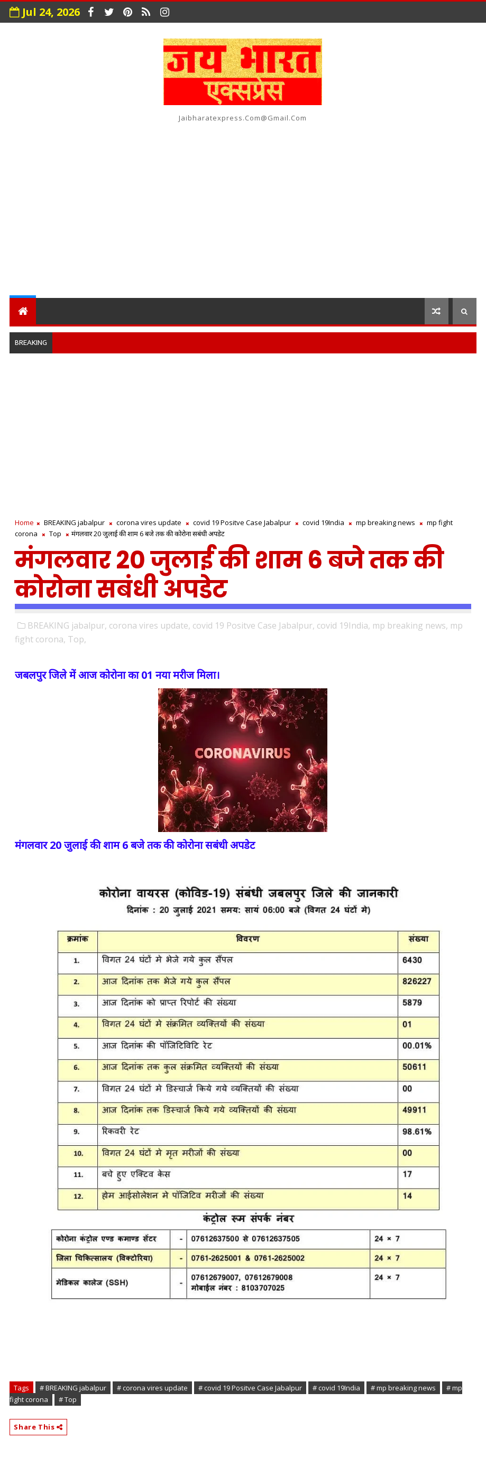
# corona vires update (152, 1388)
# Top (68, 1399)
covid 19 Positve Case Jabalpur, (253, 625)
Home (24, 522)
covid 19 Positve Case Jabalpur (242, 522)
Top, (77, 639)
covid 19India (323, 522)
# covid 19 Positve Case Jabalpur (250, 1388)
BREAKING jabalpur (74, 522)
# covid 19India (336, 1388)
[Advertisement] (243, 208)
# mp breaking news (403, 1388)
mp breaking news (385, 522)
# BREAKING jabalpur (73, 1388)
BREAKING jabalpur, (67, 625)
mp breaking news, (410, 625)
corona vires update (148, 522)
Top (55, 533)
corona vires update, (149, 625)
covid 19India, (343, 625)
